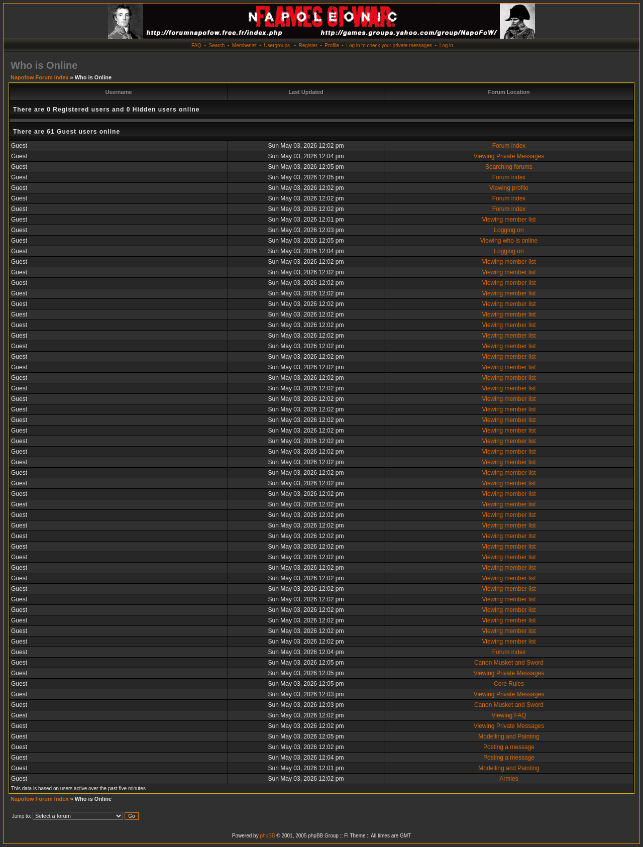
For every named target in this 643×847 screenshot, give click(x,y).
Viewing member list (508, 219)
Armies (508, 778)
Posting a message (508, 747)
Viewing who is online (509, 240)
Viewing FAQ (508, 715)
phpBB (267, 835)
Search (217, 45)
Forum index (509, 145)
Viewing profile (508, 187)
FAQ (196, 45)
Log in (446, 45)
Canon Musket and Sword (509, 662)
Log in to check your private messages (389, 45)
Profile (332, 45)
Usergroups (277, 45)
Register (307, 45)
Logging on (508, 230)
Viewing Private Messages (509, 156)
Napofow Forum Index (40, 77)
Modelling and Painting (508, 736)
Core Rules (509, 683)
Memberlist (244, 45)
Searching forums (508, 166)
